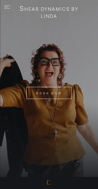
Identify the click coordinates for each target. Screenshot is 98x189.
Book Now (49, 93)
